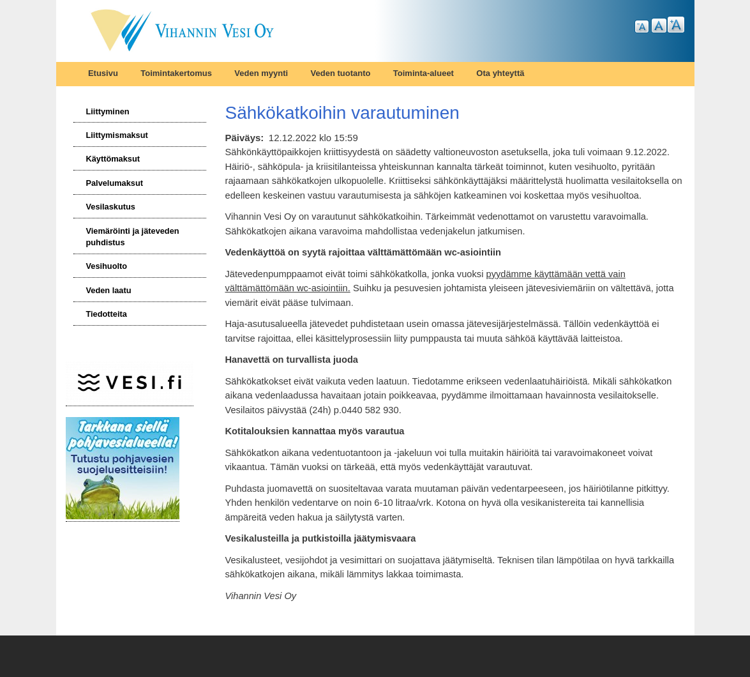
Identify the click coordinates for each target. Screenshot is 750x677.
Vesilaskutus (110, 206)
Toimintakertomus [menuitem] (176, 73)
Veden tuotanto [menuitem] (341, 73)
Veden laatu (108, 290)
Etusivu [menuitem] (103, 73)
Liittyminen (107, 111)
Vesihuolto (106, 266)
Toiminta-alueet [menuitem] (423, 73)
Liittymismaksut (116, 135)
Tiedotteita (106, 314)
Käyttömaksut (113, 159)
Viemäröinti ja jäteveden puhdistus (132, 236)
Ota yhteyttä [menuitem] (500, 73)
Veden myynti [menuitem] (261, 73)
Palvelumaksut (114, 183)
